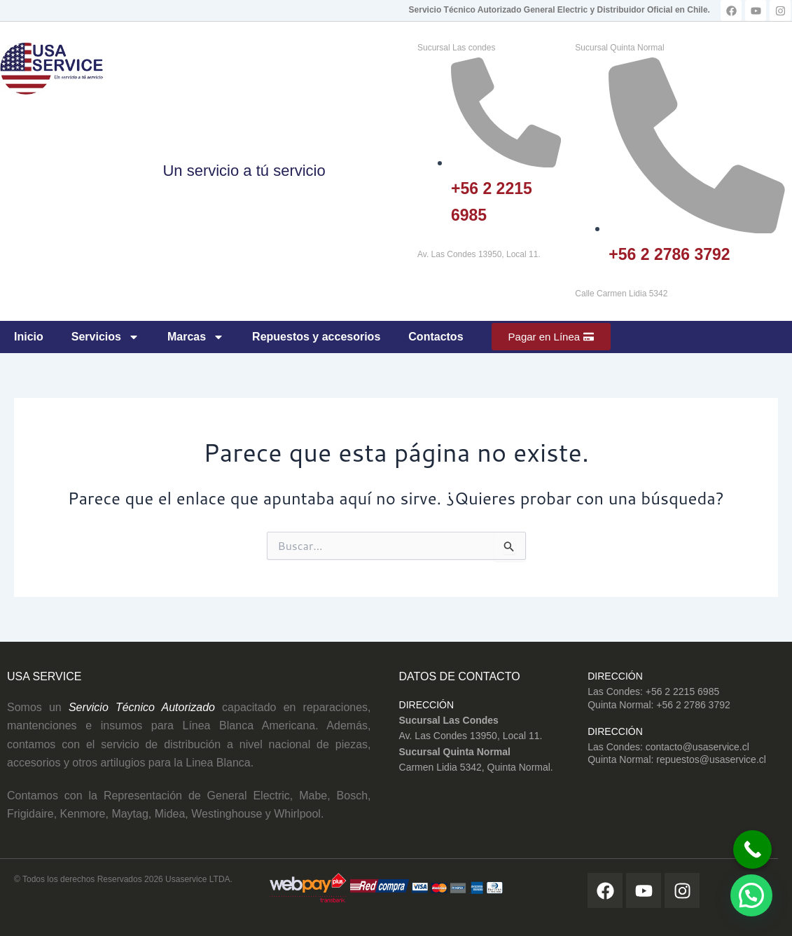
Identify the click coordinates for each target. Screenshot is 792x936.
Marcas (195, 337)
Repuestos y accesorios (316, 337)
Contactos (435, 337)
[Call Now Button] (748, 846)
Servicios (105, 337)
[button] (751, 895)
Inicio (28, 337)
